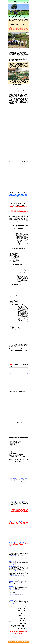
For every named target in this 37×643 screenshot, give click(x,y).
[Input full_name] (18, 366)
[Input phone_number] (18, 369)
